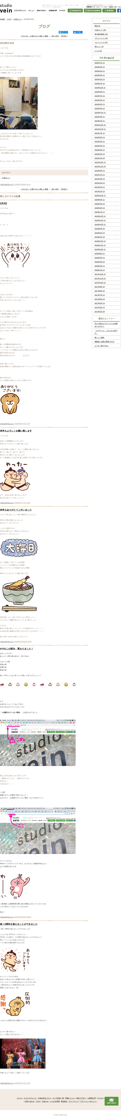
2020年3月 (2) (100, 208)
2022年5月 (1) (100, 141)
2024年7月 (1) (100, 96)
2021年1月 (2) (100, 191)
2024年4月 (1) (100, 104)
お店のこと (18, 19)
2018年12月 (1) (100, 241)
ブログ (9, 19)
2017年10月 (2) (100, 283)
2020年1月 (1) (100, 212)
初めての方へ (81, 1098)
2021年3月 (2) (100, 183)
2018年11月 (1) (100, 245)
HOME (2, 19)
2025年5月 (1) (100, 67)
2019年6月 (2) (100, 229)
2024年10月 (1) (100, 88)
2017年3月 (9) (100, 312)
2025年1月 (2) (100, 83)
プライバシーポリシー (88, 1101)
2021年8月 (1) (100, 171)
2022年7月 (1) (100, 133)
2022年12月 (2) (100, 125)
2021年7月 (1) (100, 175)
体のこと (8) (99, 46)
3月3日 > (64, 36)
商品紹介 (64, 1101)
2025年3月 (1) (100, 75)
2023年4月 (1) (100, 117)
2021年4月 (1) (100, 179)
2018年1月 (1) (100, 270)
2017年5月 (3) (100, 303)
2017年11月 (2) (100, 278)
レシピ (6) (98, 51)
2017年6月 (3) (100, 299)
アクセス (100, 1098)
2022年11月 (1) (100, 129)
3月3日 (3, 203)
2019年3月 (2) (100, 233)
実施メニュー (70, 1098)
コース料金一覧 (58, 1098)
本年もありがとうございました (16, 510)
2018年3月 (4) (100, 262)
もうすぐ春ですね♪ (102, 346)
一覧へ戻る (55, 36)
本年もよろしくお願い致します (16, 431)
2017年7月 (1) (100, 295)
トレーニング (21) (101, 42)
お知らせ (45, 1101)
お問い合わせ (29, 1101)
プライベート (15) (101, 38)
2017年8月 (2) (100, 291)
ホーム (19, 1098)
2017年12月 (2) (100, 274)
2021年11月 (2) (100, 166)
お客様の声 (92, 1098)
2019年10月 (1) (100, 224)
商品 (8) (97, 26)
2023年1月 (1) (100, 121)
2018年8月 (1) (100, 254)
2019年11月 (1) (100, 220)
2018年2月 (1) (100, 266)
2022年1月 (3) (100, 158)
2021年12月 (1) (100, 162)
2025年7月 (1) (100, 63)
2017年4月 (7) (100, 307)
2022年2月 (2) (100, 154)
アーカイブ (109, 58)
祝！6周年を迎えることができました (19, 924)
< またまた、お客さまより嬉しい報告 (34, 36)
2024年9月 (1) (100, 92)
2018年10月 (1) (100, 249)
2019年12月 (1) (100, 216)
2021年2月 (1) (100, 187)
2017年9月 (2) (100, 287)
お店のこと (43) (100, 30)
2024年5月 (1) (100, 100)
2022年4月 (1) (100, 146)
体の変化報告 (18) (101, 34)
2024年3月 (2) (100, 108)
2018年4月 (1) (100, 258)
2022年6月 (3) (100, 137)
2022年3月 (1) (100, 150)
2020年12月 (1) (100, 195)
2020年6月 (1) (100, 200)
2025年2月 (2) (100, 79)
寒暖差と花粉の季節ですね (104, 342)
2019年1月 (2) (100, 237)
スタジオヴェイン (7, 184)
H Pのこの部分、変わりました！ (16, 648)
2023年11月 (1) (100, 113)
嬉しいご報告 (99, 337)
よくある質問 (55, 1101)
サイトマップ (74, 1101)
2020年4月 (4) (100, 204)
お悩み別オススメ (44, 1098)
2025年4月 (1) (100, 71)
